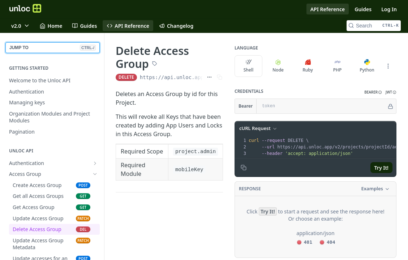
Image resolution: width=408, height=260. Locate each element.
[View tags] (154, 64)
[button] (373, 92)
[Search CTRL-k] (374, 25)
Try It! (381, 167)
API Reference (327, 9)
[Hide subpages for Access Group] (95, 174)
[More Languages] (388, 66)
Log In (389, 9)
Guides (363, 9)
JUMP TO (52, 48)
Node (278, 66)
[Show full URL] (209, 77)
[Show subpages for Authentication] (95, 163)
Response (250, 189)
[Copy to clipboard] (244, 167)
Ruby (307, 66)
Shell (249, 66)
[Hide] (390, 106)
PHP (337, 66)
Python (367, 66)
